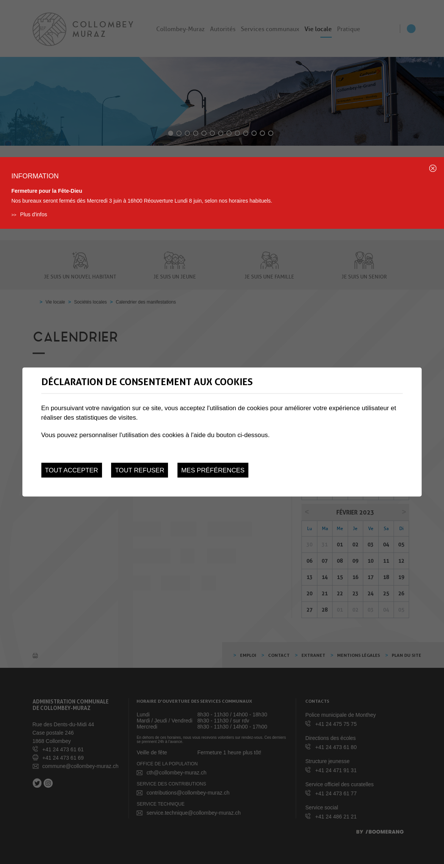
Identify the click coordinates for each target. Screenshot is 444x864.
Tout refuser (139, 470)
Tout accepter (71, 470)
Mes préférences (213, 470)
